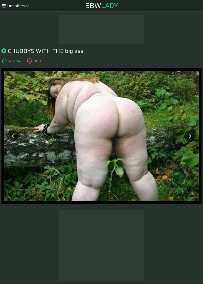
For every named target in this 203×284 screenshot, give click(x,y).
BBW (101, 5)
